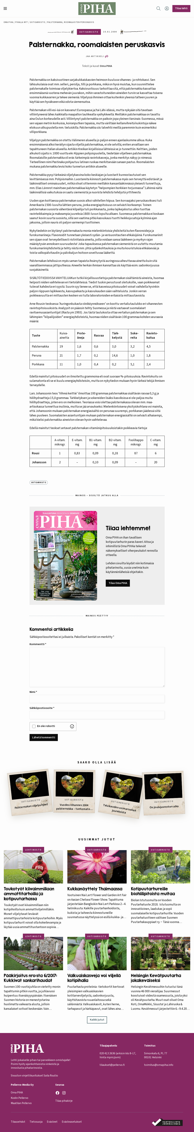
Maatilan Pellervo (21, 1103)
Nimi (33, 692)
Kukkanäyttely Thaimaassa (94, 888)
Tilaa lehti (181, 8)
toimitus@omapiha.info (158, 1065)
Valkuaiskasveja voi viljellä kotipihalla (94, 978)
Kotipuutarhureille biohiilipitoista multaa (153, 891)
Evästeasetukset (72, 1122)
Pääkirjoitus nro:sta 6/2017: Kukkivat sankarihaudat (30, 978)
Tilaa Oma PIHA (118, 583)
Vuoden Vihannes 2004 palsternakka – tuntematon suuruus (74, 807)
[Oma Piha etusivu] (97, 8)
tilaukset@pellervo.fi (112, 1065)
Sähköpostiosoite (42, 708)
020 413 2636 (107, 1053)
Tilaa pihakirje (64, 1101)
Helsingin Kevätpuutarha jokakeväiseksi (156, 978)
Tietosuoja (36, 1122)
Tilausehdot (18, 1122)
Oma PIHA (106, 66)
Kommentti (38, 644)
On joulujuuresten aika (164, 806)
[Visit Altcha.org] (72, 726)
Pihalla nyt (21, 22)
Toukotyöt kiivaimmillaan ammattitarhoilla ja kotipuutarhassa (29, 893)
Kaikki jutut (97, 1020)
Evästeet (52, 1122)
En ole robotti (46, 726)
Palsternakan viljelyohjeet (31, 806)
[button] (7, 8)
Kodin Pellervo (19, 1098)
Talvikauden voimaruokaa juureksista (119, 809)
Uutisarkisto (37, 22)
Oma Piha (8, 22)
